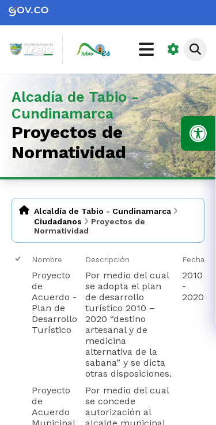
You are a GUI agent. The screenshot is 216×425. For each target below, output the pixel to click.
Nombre (47, 259)
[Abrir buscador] (195, 49)
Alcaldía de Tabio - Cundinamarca (102, 211)
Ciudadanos (58, 221)
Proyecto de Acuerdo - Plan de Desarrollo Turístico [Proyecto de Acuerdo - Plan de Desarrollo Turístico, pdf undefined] (54, 302)
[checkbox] (19, 259)
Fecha (193, 259)
